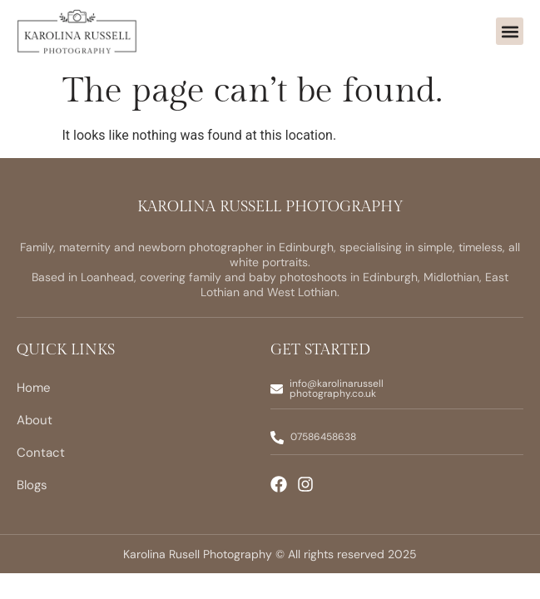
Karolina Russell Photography (270, 206)
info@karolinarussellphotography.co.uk (337, 388)
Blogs (32, 485)
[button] (509, 31)
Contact (41, 452)
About (34, 420)
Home (34, 387)
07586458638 (323, 436)
